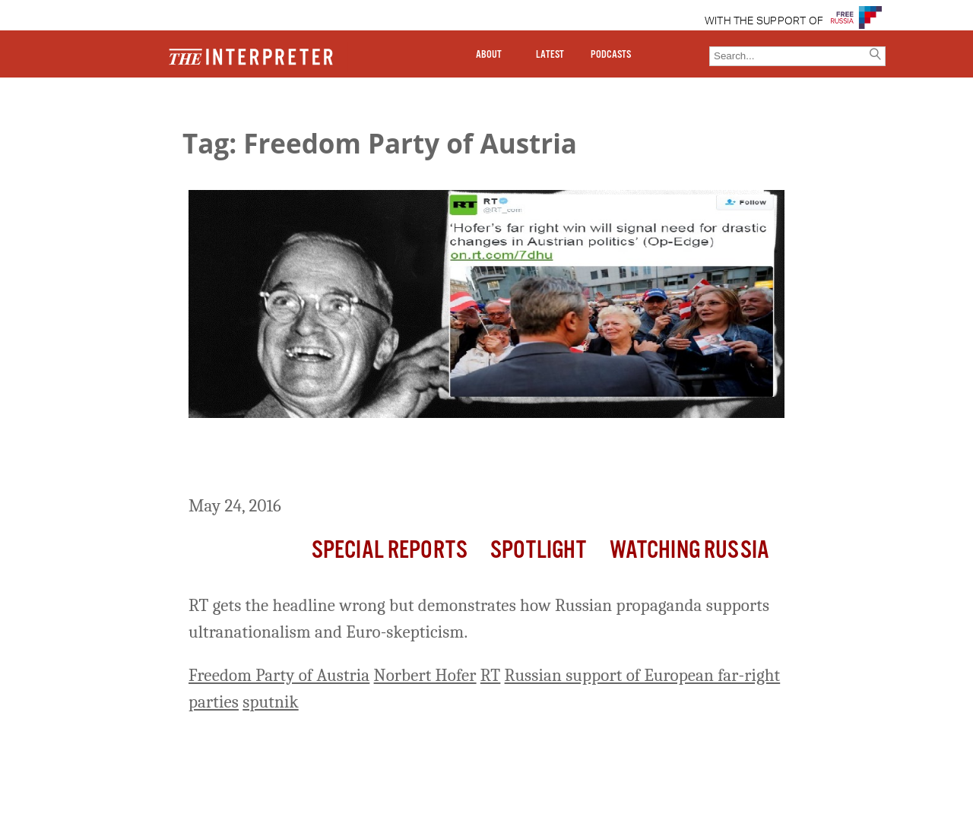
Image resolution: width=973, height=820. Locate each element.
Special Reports (389, 550)
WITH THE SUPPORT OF (764, 21)
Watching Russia (689, 550)
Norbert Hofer (425, 675)
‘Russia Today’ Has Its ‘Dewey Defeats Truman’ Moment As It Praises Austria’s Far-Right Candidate (458, 459)
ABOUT (489, 55)
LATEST (550, 55)
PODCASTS (611, 55)
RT (490, 675)
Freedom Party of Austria (279, 675)
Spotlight (538, 550)
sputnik (270, 702)
